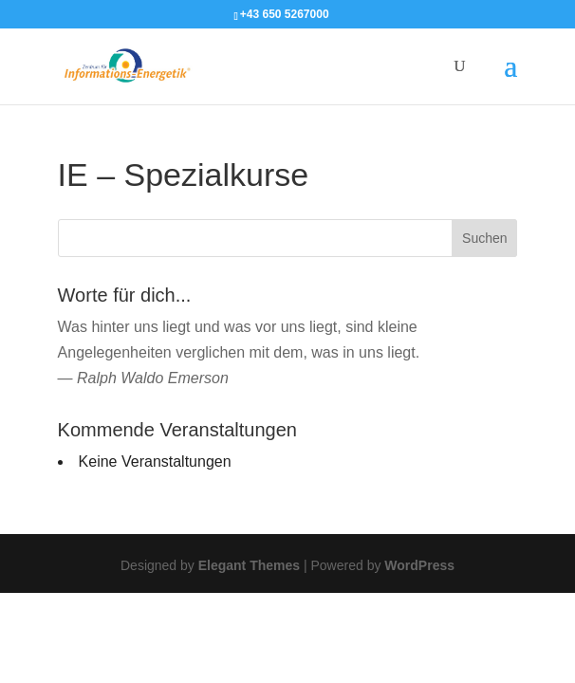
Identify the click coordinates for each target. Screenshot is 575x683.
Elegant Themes (249, 565)
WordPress (419, 565)
